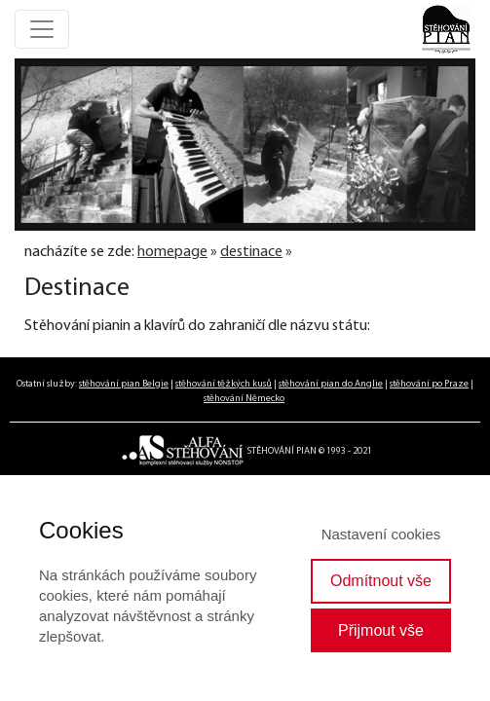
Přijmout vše (381, 630)
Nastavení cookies (381, 534)
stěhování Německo (244, 398)
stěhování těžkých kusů (223, 384)
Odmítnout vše (381, 580)
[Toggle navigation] (42, 29)
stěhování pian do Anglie (331, 384)
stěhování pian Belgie (124, 384)
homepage (172, 252)
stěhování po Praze (429, 384)
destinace (251, 252)
